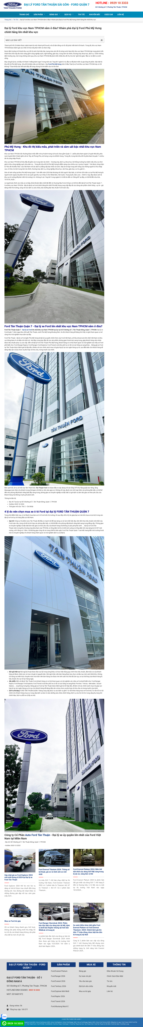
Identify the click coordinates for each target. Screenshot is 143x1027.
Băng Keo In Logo (116, 1022)
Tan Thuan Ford (89, 1024)
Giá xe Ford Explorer (56, 1022)
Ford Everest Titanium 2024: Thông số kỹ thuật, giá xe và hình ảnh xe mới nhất (54, 871)
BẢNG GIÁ (53, 14)
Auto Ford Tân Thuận (37, 835)
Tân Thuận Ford (31, 1024)
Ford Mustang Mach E (59, 1006)
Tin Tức (15, 20)
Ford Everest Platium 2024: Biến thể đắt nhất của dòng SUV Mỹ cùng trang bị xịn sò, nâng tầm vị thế (88, 871)
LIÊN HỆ (120, 14)
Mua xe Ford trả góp (12, 921)
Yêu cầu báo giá (85, 981)
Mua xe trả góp (85, 991)
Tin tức (109, 981)
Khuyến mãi (111, 986)
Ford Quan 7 (66, 1024)
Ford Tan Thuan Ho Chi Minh (102, 1024)
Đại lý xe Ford (27, 330)
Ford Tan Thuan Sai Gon (77, 1024)
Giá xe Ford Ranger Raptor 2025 (86, 1022)
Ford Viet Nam (115, 1024)
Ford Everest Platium (59, 971)
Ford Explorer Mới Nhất (60, 991)
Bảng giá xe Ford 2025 (29, 1022)
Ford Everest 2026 (58, 981)
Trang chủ (7, 20)
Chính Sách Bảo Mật (115, 976)
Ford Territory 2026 (58, 986)
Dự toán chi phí (85, 976)
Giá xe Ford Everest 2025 (43, 1022)
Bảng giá (82, 971)
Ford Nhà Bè (48, 1024)
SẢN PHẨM (38, 14)
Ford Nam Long (124, 1024)
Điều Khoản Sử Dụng (115, 971)
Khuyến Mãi (94, 14)
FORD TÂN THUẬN (24, 977)
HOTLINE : (102, 3)
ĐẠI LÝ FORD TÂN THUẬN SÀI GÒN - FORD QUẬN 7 (56, 4)
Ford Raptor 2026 (58, 996)
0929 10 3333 (119, 3)
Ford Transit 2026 (58, 1001)
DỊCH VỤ (67, 14)
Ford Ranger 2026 (58, 976)
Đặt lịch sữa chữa (86, 986)
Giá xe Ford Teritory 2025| (103, 1022)
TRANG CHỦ (24, 14)
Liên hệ (110, 991)
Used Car (108, 14)
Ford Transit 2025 (127, 1022)
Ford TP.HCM (40, 1024)
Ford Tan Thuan (57, 1024)
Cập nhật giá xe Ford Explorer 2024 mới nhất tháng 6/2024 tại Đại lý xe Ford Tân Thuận (18, 877)
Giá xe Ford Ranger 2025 (69, 1022)
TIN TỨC (81, 14)
